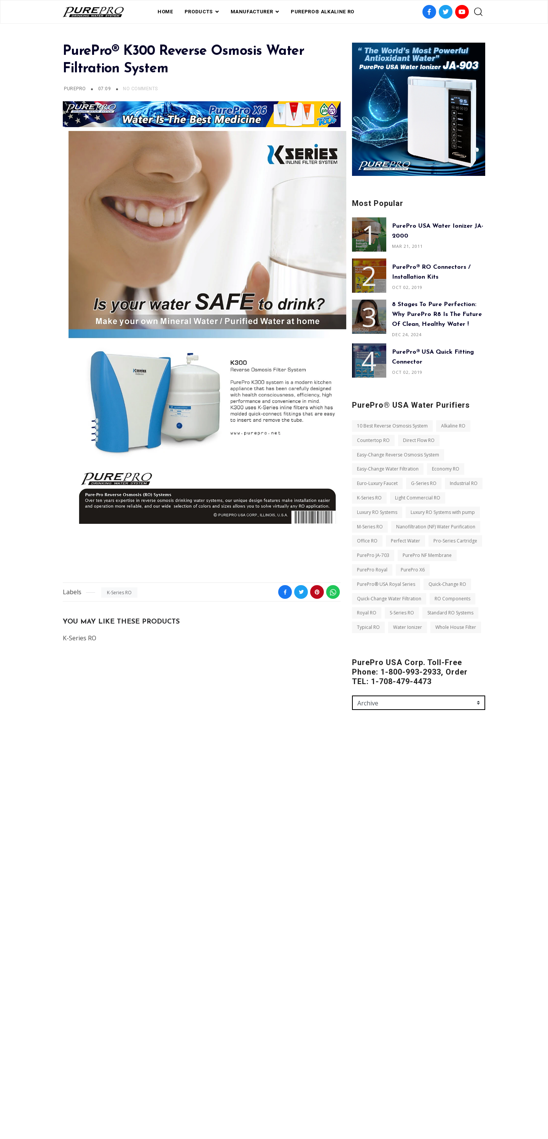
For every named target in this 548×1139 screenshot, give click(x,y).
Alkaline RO (453, 426)
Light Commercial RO (417, 498)
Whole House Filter (455, 627)
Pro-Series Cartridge (455, 541)
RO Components (452, 598)
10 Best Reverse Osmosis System (392, 426)
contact (304, 1098)
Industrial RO (464, 483)
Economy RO (445, 469)
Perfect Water (405, 541)
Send (364, 922)
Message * (364, 850)
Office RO (367, 541)
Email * (360, 817)
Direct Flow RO (419, 440)
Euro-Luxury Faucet (377, 483)
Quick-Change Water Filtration (389, 598)
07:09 (105, 88)
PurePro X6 (413, 569)
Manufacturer (252, 11)
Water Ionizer (407, 627)
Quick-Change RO (447, 584)
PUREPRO (75, 88)
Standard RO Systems (450, 612)
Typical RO (368, 627)
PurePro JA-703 (373, 555)
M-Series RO (370, 526)
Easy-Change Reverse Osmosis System (398, 454)
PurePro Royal (372, 569)
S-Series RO (402, 612)
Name (359, 785)
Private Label (267, 1098)
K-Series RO (119, 592)
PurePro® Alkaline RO (322, 11)
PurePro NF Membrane (427, 555)
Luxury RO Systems (377, 512)
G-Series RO (423, 483)
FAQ (237, 1098)
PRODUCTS (199, 11)
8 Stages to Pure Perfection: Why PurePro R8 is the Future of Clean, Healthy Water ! (437, 314)
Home (165, 11)
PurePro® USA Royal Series (386, 584)
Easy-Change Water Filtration (388, 469)
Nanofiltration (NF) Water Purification (435, 526)
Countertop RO (373, 440)
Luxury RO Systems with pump (443, 512)
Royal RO (366, 612)
